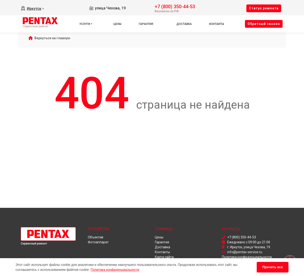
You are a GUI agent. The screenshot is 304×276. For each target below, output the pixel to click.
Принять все (272, 267)
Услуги (84, 24)
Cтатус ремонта (264, 8)
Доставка (184, 24)
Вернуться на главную (52, 38)
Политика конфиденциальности (115, 270)
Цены (117, 24)
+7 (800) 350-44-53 (175, 6)
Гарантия (146, 24)
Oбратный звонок (264, 24)
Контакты (216, 24)
